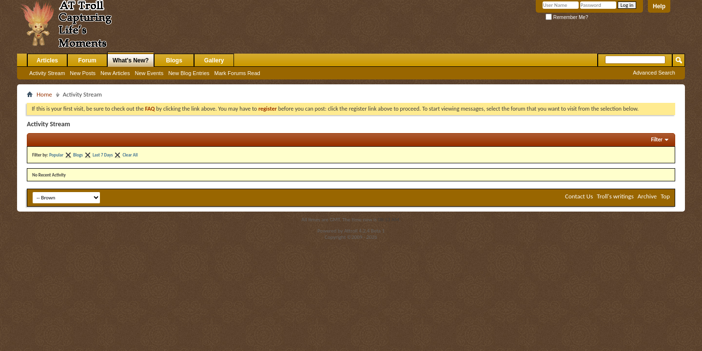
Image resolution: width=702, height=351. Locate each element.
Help (659, 6)
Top (665, 196)
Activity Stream (47, 73)
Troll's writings (615, 196)
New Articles (115, 73)
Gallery (214, 60)
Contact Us (579, 196)
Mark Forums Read (237, 73)
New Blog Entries (188, 73)
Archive (647, 196)
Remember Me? (567, 17)
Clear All (129, 154)
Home (44, 94)
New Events (149, 73)
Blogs (174, 60)
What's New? (131, 60)
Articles (47, 60)
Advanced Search (654, 73)
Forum (87, 60)
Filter (657, 139)
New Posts (83, 73)
